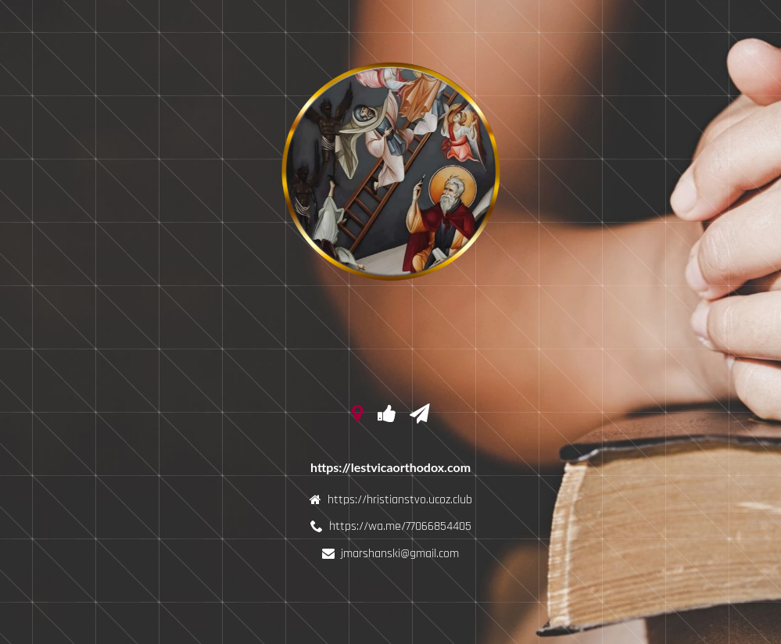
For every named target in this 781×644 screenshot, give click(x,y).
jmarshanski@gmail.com (400, 554)
